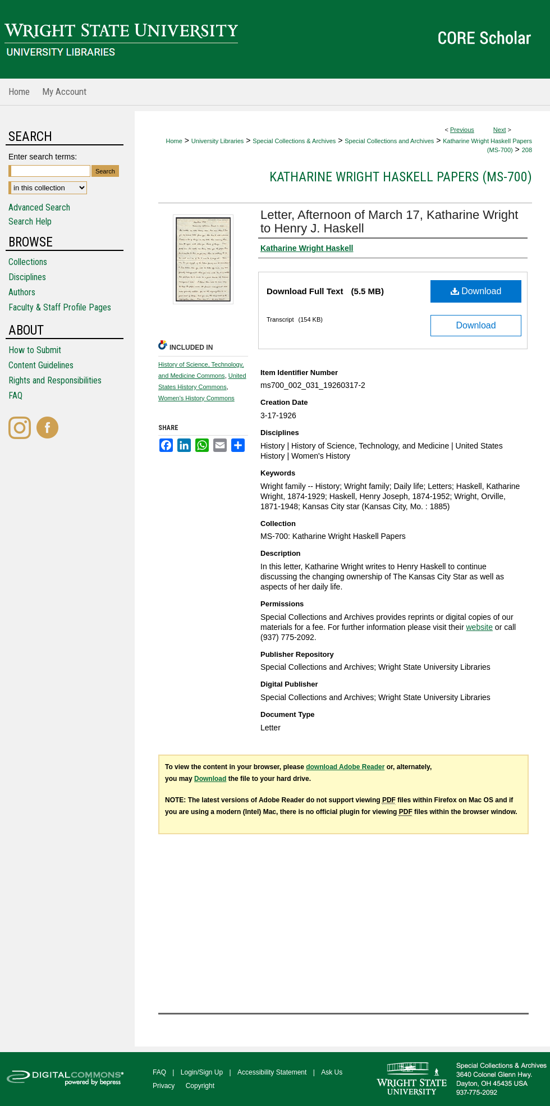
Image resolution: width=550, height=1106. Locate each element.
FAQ (15, 395)
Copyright (200, 1086)
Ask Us (331, 1072)
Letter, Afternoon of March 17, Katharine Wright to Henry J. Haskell (389, 221)
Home (174, 141)
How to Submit (34, 350)
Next (499, 129)
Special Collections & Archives (294, 141)
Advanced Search (39, 207)
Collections (27, 262)
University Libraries (217, 141)
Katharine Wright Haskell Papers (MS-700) (400, 177)
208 (527, 150)
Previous (462, 129)
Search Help (30, 221)
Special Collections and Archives (389, 141)
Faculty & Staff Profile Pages (59, 307)
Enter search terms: (42, 156)
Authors (21, 292)
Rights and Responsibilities (55, 380)
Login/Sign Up (202, 1072)
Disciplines (27, 277)
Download (476, 291)
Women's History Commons (196, 398)
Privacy (164, 1086)
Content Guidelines (41, 365)
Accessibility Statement (271, 1072)
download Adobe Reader (345, 767)
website (479, 627)
